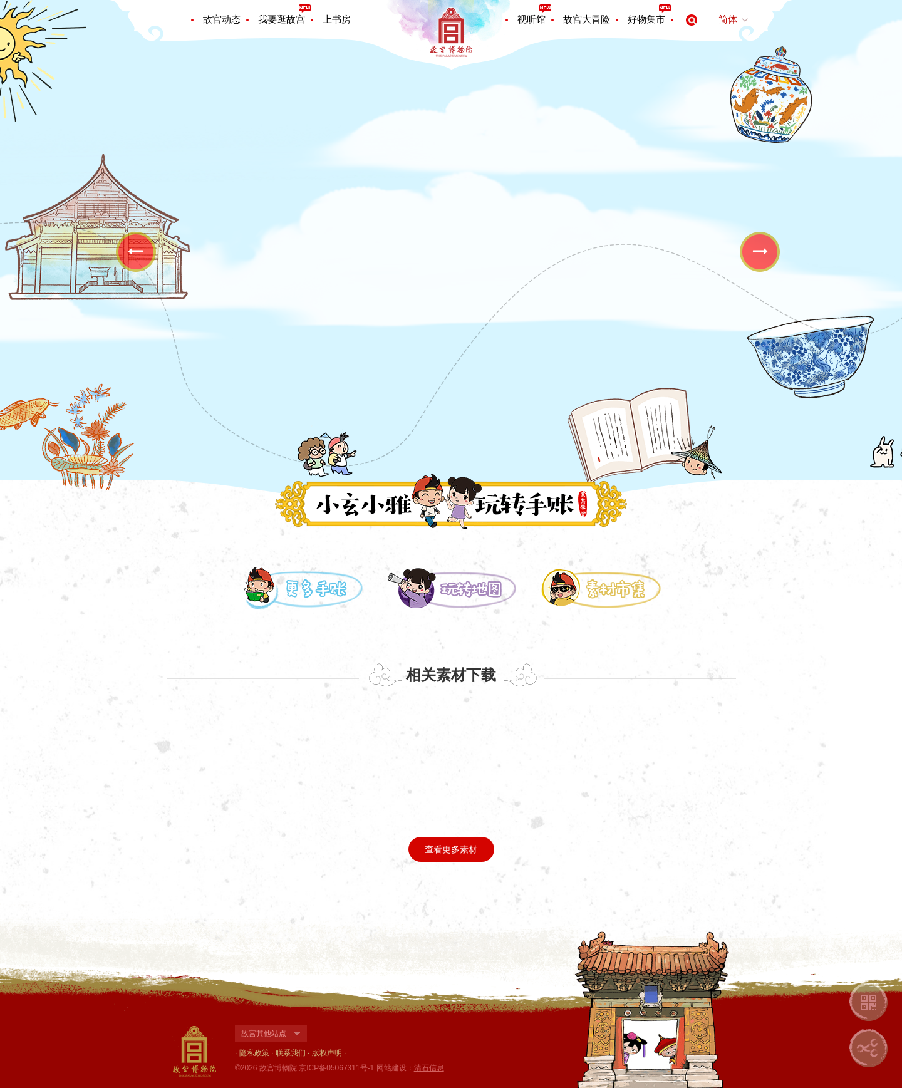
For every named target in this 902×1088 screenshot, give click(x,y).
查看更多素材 (451, 849)
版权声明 (327, 1053)
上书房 (337, 19)
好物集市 (646, 19)
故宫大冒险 (586, 19)
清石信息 (429, 1068)
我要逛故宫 (281, 19)
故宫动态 (222, 19)
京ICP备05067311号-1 (336, 1068)
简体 (727, 19)
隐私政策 (254, 1053)
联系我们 (291, 1053)
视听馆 (531, 19)
